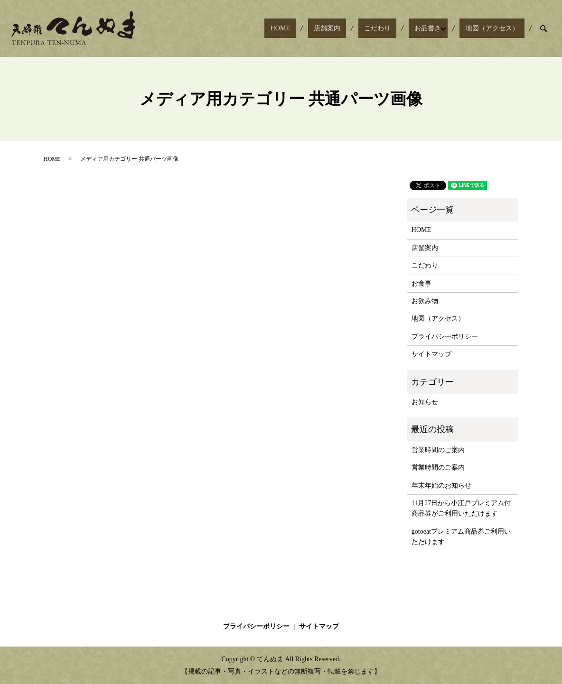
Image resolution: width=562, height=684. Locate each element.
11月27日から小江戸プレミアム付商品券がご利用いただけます (461, 508)
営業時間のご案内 (438, 449)
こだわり (401, 28)
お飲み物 (425, 301)
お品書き (439, 28)
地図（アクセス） (498, 28)
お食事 (421, 283)
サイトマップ (431, 354)
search (543, 28)
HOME (327, 28)
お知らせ (425, 402)
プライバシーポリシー (445, 336)
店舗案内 (362, 28)
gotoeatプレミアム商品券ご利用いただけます (461, 536)
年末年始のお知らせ (441, 485)
